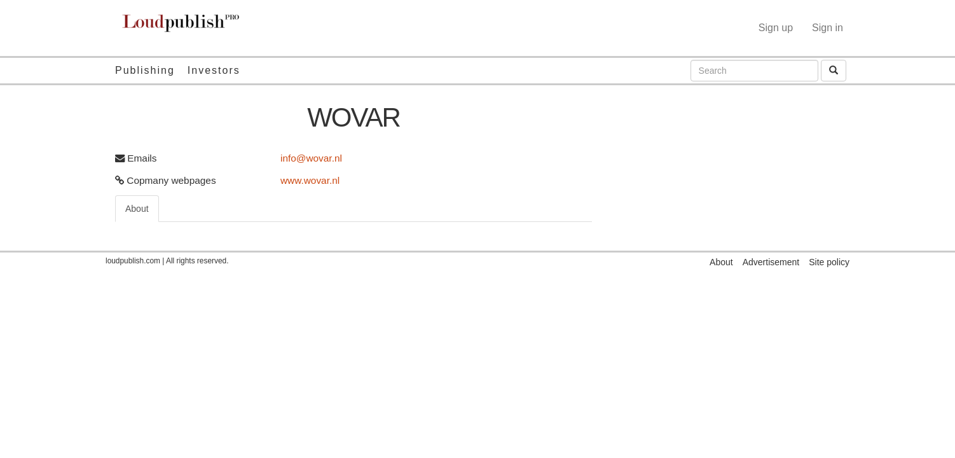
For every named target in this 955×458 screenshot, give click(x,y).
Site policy (829, 262)
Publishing (145, 70)
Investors (214, 70)
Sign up (776, 27)
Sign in (827, 27)
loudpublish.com (133, 260)
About (137, 209)
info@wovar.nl (311, 158)
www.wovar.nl (310, 180)
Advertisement (771, 262)
